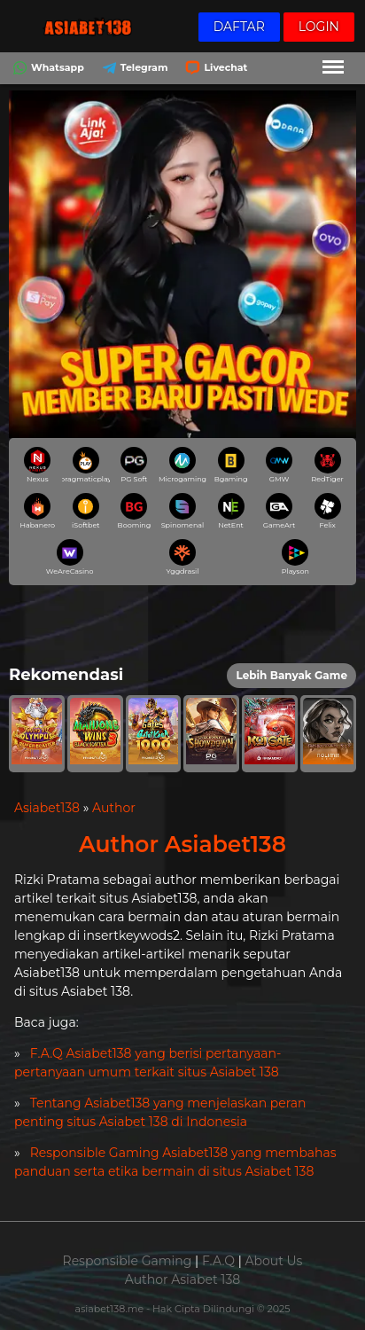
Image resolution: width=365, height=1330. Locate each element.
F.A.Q (218, 1261)
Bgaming (231, 465)
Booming (134, 511)
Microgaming (182, 465)
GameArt (279, 511)
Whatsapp (46, 70)
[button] (37, 734)
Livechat (214, 70)
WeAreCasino (69, 557)
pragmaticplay (85, 465)
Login (319, 27)
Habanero (37, 511)
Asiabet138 (47, 808)
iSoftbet (86, 511)
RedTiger (328, 465)
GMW (279, 465)
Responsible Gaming (127, 1261)
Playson (295, 557)
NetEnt (231, 511)
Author (114, 808)
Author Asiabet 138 (183, 1279)
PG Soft (133, 465)
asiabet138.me (109, 1309)
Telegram (133, 70)
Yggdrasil (183, 557)
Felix (328, 511)
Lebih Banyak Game (291, 675)
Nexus (37, 465)
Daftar (239, 27)
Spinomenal (183, 511)
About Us (273, 1261)
